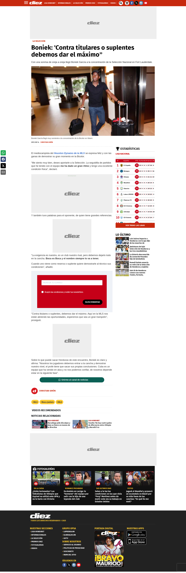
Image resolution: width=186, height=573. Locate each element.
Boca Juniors (48, 402)
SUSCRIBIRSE (92, 302)
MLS (36, 402)
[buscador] (121, 3)
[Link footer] (40, 516)
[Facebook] (64, 565)
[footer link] (93, 522)
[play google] (141, 534)
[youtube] (79, 565)
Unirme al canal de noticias (74, 380)
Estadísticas (130, 148)
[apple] (141, 541)
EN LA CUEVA (39, 488)
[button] (3, 152)
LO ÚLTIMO (123, 234)
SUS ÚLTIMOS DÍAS (103, 488)
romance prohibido (74, 488)
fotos (130, 488)
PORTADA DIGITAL (104, 528)
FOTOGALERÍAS (46, 468)
